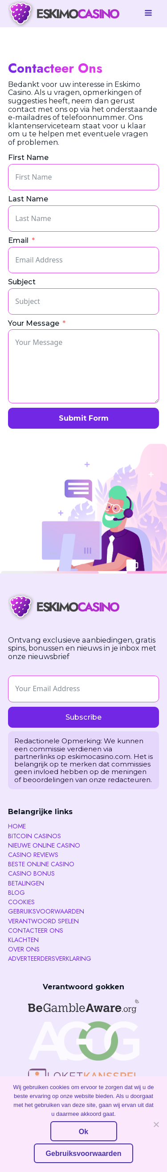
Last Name (28, 199)
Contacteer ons (35, 930)
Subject (22, 282)
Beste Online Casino (41, 864)
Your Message (33, 323)
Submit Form (84, 418)
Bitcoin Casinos (34, 836)
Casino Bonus (31, 873)
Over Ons (24, 949)
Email (18, 240)
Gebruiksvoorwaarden (46, 911)
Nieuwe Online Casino (44, 845)
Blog (16, 892)
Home (17, 826)
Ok (83, 1131)
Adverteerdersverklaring (49, 958)
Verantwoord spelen (43, 921)
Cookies (21, 902)
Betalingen (26, 883)
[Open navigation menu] (148, 13)
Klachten (23, 939)
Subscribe (83, 717)
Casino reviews (33, 854)
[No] (155, 1124)
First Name (28, 157)
